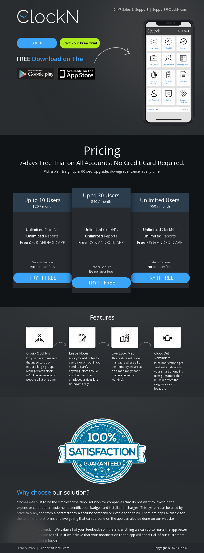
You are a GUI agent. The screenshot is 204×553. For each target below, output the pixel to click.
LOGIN (36, 43)
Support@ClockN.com (169, 9)
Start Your (80, 43)
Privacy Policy (26, 548)
